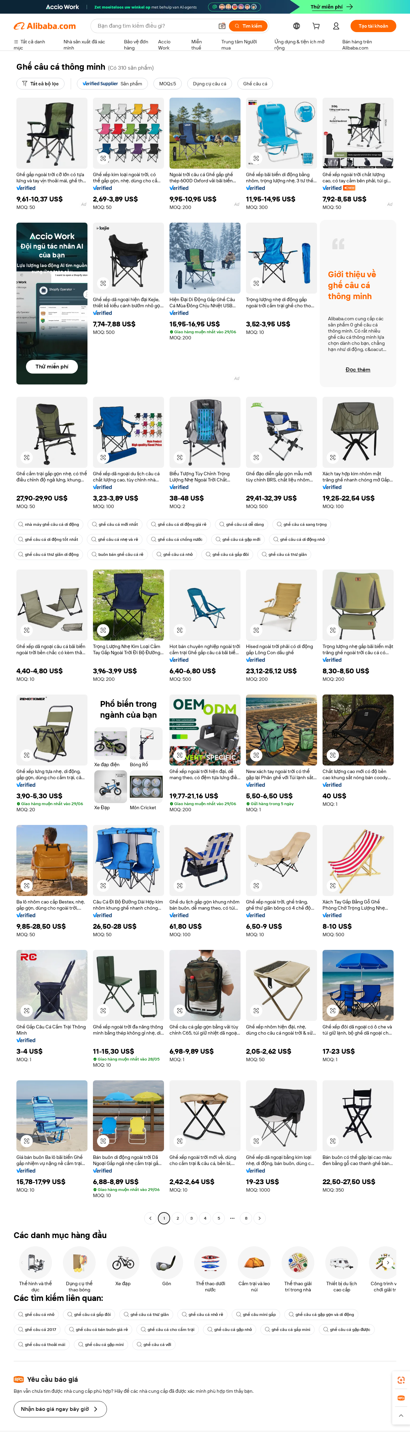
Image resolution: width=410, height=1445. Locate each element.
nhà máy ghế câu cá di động (48, 524)
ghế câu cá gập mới (238, 539)
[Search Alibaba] (155, 26)
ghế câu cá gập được (346, 1329)
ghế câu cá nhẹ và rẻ (114, 539)
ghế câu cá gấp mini (287, 1329)
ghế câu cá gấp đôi (227, 554)
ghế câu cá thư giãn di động (48, 554)
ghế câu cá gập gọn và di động (321, 1314)
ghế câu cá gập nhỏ (229, 1329)
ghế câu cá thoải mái (41, 1344)
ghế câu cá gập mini (101, 1344)
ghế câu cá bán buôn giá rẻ (98, 1329)
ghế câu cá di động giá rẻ (178, 524)
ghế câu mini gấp (256, 1314)
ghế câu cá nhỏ (174, 554)
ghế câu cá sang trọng (302, 524)
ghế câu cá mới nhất (115, 524)
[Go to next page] (260, 1218)
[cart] (317, 27)
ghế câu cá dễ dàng (241, 524)
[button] (222, 26)
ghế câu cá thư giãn (284, 554)
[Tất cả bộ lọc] (40, 83)
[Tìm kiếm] (248, 25)
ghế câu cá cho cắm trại (167, 1329)
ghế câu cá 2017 (37, 1329)
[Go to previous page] (150, 1218)
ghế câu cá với (154, 1344)
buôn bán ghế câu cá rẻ (118, 554)
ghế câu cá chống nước (177, 539)
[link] (401, 1380)
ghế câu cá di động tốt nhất (48, 539)
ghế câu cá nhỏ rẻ (202, 1314)
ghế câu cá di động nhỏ (299, 539)
